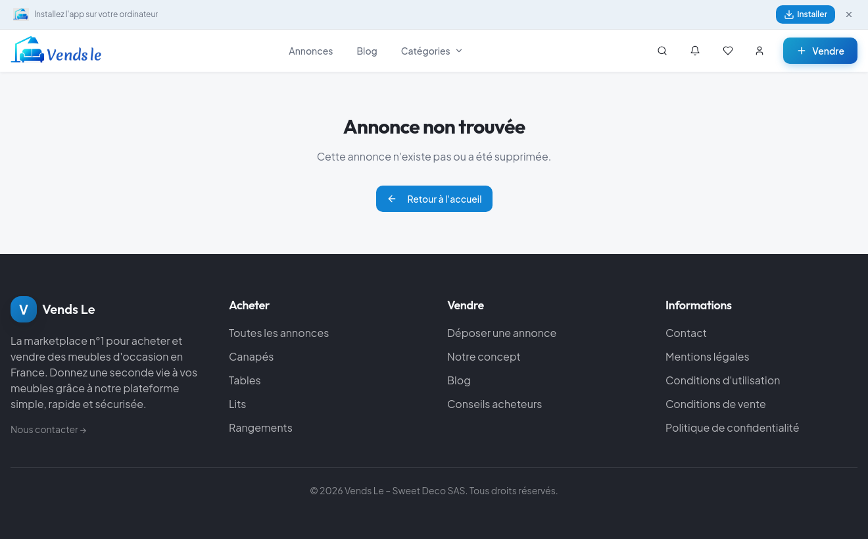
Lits (238, 404)
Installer (805, 14)
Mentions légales (707, 356)
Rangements (261, 427)
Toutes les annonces (279, 333)
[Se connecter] (759, 51)
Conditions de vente (715, 404)
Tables (245, 380)
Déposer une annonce (501, 333)
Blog (366, 51)
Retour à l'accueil (434, 199)
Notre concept (484, 356)
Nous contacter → (48, 429)
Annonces (311, 51)
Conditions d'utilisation (722, 380)
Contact (686, 333)
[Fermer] (849, 14)
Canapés (251, 356)
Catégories (432, 51)
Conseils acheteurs (494, 404)
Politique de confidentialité (732, 427)
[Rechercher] (662, 51)
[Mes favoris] (728, 51)
